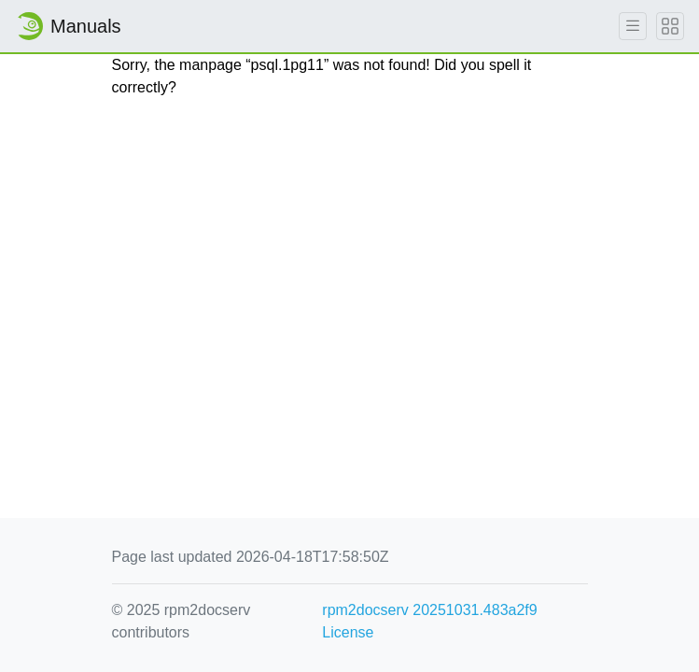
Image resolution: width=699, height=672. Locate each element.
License (347, 632)
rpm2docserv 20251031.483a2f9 (429, 610)
